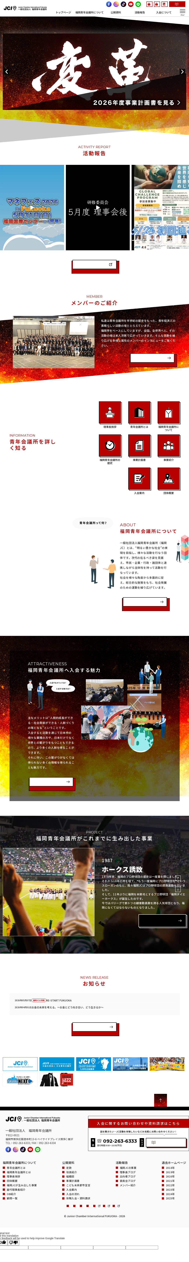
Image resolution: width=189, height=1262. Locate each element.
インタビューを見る (147, 323)
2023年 (170, 1155)
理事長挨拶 (13, 1142)
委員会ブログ (128, 1147)
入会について (164, 12)
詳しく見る (151, 884)
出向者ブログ (128, 1142)
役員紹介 (71, 1138)
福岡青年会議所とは (140, 567)
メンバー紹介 (128, 1151)
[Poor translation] (13, 1209)
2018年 (170, 1134)
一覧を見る (84, 995)
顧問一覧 (12, 1164)
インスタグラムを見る (91, 230)
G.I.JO (100, 2)
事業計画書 (73, 1147)
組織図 (70, 1142)
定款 (69, 1134)
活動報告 (140, 12)
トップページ (63, 12)
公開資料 (116, 12)
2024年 (170, 1160)
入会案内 (71, 1155)
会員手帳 (144, 2)
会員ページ (119, 2)
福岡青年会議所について (89, 12)
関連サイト (81, 1172)
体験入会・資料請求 (108, 7)
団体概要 (12, 1147)
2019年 (170, 1138)
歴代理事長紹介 (16, 1155)
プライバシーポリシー (54, 1172)
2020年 (170, 1142)
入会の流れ (73, 1160)
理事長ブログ (128, 1138)
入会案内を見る (43, 747)
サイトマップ (102, 1172)
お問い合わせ (26, 1172)
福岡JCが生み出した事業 (22, 1151)
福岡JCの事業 (128, 1134)
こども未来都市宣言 (78, 1151)
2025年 (170, 1164)
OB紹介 (11, 1160)
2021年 (170, 1147)
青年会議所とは (16, 1134)
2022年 (170, 1151)
